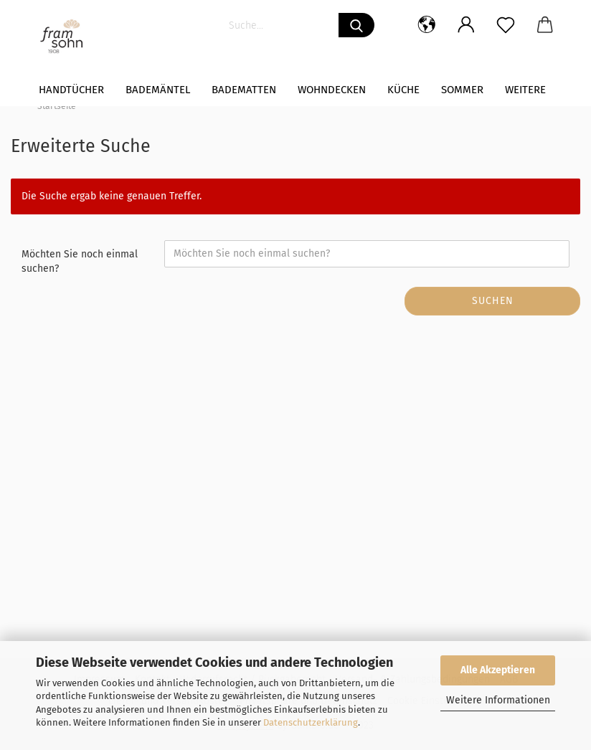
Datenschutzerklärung (310, 722)
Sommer (462, 89)
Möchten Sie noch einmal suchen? (80, 261)
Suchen (493, 301)
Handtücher (71, 89)
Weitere (525, 89)
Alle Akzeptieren (497, 670)
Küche (403, 89)
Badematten (244, 89)
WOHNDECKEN (332, 89)
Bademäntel (158, 89)
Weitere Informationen (498, 700)
